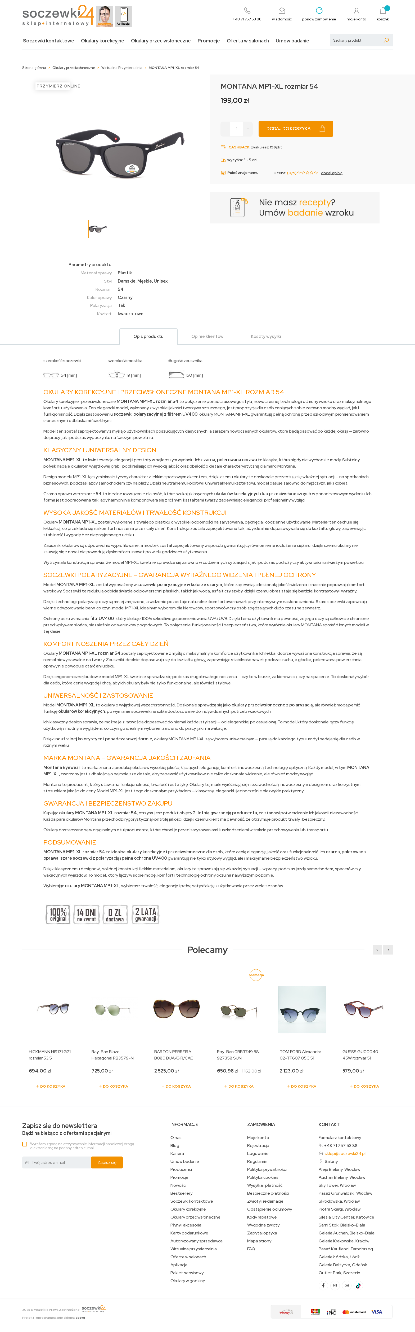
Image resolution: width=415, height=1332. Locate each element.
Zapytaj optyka (262, 1233)
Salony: (332, 1161)
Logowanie (258, 1153)
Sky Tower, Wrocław (337, 1185)
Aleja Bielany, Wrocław (339, 1169)
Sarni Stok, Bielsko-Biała (342, 1225)
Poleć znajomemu (239, 172)
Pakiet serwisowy (187, 1273)
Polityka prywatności (267, 1169)
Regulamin (257, 1161)
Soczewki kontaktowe (48, 40)
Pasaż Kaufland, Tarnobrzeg (346, 1249)
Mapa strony (259, 1241)
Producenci (181, 1169)
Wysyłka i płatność (264, 1185)
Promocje (209, 40)
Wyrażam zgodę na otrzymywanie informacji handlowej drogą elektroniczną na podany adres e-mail (82, 1146)
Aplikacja (178, 1265)
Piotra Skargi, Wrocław (339, 1209)
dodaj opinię (331, 172)
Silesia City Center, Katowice (346, 1217)
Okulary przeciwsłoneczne (161, 40)
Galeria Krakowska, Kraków (344, 1241)
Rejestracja (258, 1145)
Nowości (178, 1185)
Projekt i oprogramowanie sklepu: (53, 1318)
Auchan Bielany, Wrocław (342, 1177)
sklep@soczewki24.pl (345, 1153)
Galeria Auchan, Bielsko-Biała (347, 1233)
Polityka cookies (262, 1177)
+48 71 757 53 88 (341, 1145)
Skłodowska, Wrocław (339, 1201)
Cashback (239, 147)
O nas (176, 1137)
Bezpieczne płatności (268, 1193)
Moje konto (258, 1137)
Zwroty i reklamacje (265, 1201)
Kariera (177, 1153)
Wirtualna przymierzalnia (193, 1249)
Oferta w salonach (248, 40)
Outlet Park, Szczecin (339, 1273)
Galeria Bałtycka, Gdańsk (343, 1265)
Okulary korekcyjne (102, 40)
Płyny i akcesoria (185, 1225)
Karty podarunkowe (189, 1233)
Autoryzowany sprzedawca (196, 1241)
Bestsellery (181, 1193)
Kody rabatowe (262, 1217)
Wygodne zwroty (263, 1225)
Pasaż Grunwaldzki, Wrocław (345, 1193)
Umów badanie (292, 40)
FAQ (251, 1249)
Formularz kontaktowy (340, 1137)
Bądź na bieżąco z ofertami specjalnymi (66, 1129)
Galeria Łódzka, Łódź (339, 1257)
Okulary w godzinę (187, 1280)
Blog (174, 1145)
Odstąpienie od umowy (269, 1209)
